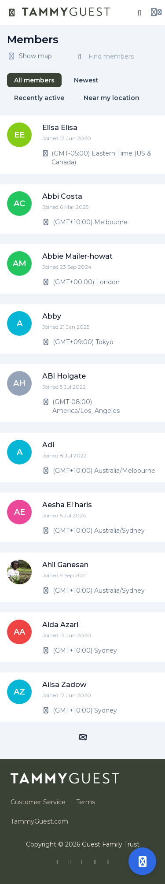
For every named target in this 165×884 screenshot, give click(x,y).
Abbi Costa (62, 196)
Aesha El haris (67, 505)
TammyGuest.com (39, 821)
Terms (85, 802)
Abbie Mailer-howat (77, 256)
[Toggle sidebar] (12, 12)
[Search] (139, 12)
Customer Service (38, 802)
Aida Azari (60, 624)
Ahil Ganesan (65, 565)
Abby (51, 316)
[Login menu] (156, 13)
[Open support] (142, 861)
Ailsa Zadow (64, 684)
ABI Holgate (64, 376)
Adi (48, 445)
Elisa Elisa (59, 127)
